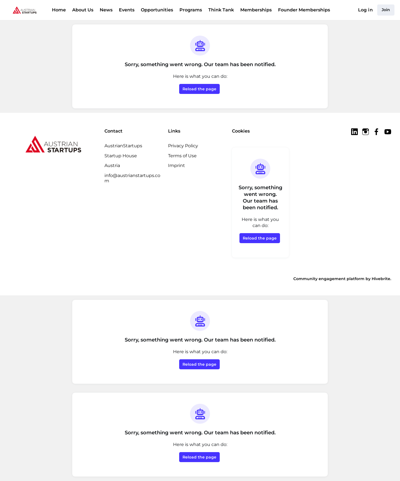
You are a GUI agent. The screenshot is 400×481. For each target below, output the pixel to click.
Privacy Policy (183, 145)
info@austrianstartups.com (132, 175)
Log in (366, 10)
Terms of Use (182, 155)
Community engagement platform (334, 278)
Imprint (175, 165)
